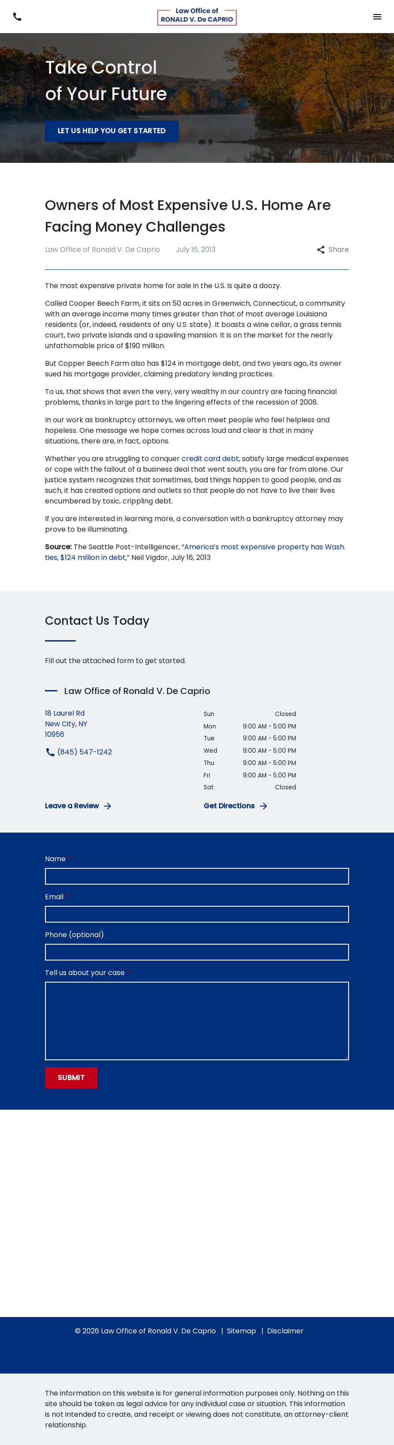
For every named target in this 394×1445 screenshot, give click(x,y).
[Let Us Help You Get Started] (111, 131)
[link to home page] (197, 17)
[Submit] (71, 1077)
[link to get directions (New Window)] (117, 724)
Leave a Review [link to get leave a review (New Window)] (79, 806)
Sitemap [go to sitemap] (241, 1331)
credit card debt (210, 459)
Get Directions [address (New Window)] (236, 806)
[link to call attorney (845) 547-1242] (17, 16)
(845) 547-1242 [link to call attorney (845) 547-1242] (78, 752)
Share (333, 249)
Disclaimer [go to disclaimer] (285, 1331)
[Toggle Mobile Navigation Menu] (377, 16)
